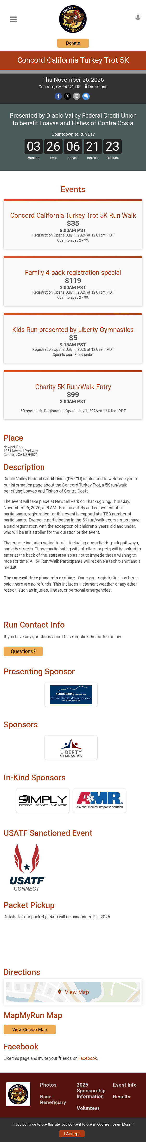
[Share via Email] (76, 96)
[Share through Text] (86, 96)
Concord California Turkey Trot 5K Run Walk (73, 215)
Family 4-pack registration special (73, 273)
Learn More (121, 1124)
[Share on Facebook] (58, 96)
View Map (73, 992)
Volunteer (88, 1108)
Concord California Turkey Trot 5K (73, 60)
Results (121, 1097)
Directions (98, 86)
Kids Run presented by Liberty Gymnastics (73, 330)
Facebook (87, 1058)
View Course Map (29, 1029)
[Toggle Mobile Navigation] (13, 19)
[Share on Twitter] (67, 96)
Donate (73, 43)
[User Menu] (138, 17)
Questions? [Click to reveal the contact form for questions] (23, 651)
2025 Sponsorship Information (91, 1090)
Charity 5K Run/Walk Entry (73, 387)
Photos (48, 1085)
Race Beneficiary (53, 1099)
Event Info (125, 1085)
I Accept (72, 1133)
